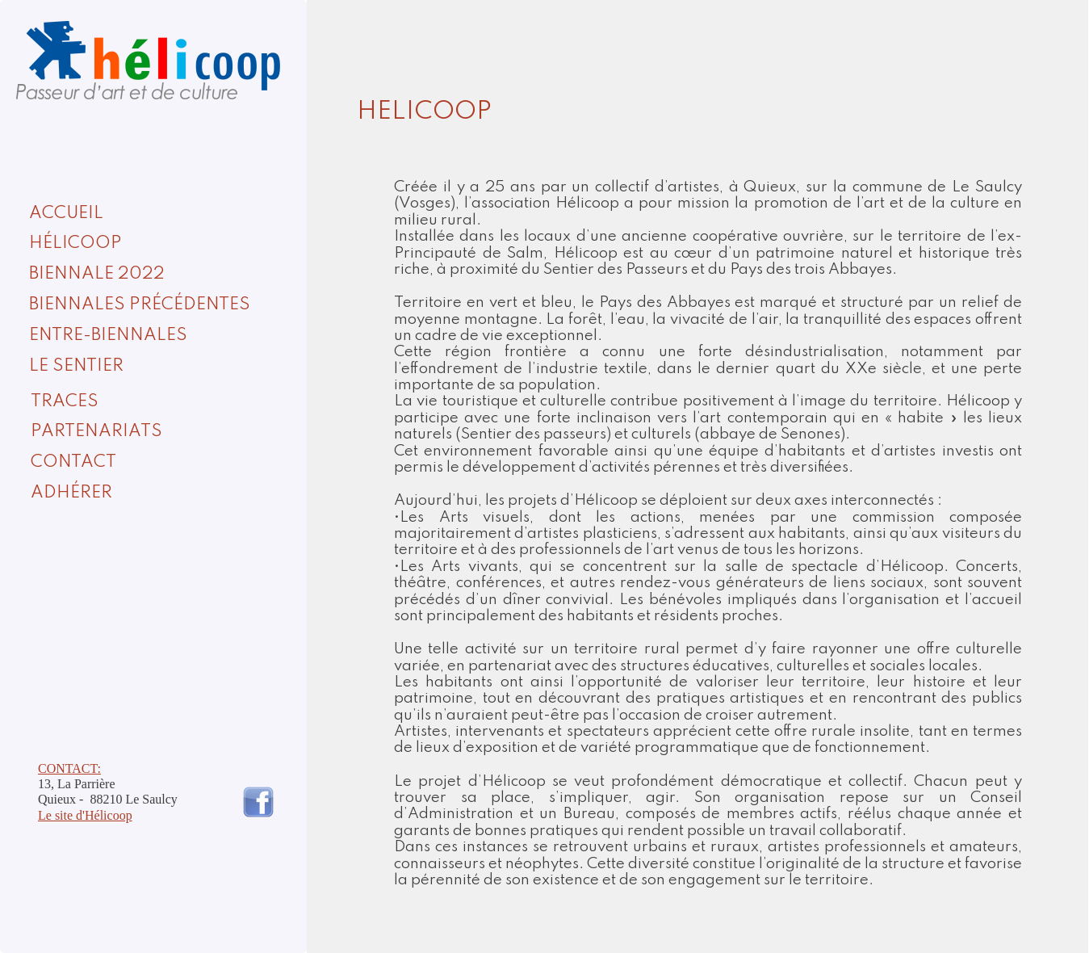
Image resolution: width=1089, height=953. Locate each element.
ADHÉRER (71, 493)
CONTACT (73, 462)
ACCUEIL (66, 213)
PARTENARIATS (96, 431)
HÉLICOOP (75, 243)
